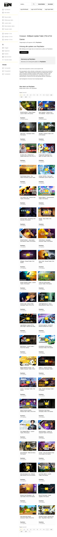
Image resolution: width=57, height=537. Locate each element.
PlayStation (39, 42)
